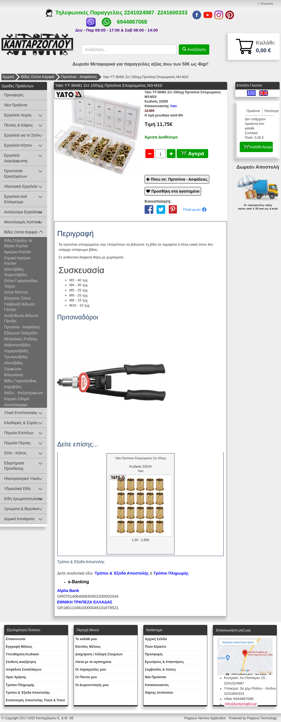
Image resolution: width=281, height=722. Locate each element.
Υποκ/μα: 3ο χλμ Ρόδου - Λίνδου (250, 688)
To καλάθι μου (86, 639)
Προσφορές (14, 95)
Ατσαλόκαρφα (15, 405)
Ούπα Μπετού (16, 292)
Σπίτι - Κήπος (15, 453)
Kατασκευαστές (157, 685)
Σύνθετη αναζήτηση (21, 662)
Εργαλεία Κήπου (18, 145)
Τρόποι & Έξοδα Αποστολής (28, 693)
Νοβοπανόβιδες (17, 345)
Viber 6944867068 (239, 699)
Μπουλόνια (13, 375)
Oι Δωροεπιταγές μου (92, 685)
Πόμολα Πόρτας (17, 443)
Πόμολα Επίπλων (19, 433)
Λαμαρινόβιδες (16, 351)
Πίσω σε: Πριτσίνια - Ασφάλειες (179, 179)
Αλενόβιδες (13, 363)
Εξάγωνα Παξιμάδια (21, 333)
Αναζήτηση (196, 49)
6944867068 (132, 22)
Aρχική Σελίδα (156, 639)
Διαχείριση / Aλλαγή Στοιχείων (99, 654)
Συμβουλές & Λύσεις (160, 669)
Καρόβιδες (13, 387)
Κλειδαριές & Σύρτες (21, 423)
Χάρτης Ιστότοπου (159, 693)
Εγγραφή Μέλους (19, 647)
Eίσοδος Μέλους (88, 647)
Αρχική (8, 77)
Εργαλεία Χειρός (18, 115)
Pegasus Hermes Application (205, 718)
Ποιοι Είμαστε (155, 647)
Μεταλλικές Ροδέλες (21, 339)
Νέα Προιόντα (155, 677)
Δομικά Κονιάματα (19, 519)
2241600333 (172, 13)
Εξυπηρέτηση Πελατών (23, 630)
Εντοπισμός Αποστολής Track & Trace (35, 700)
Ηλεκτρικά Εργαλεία (21, 186)
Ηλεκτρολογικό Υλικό (21, 478)
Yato (161, 106)
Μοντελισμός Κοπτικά (22, 222)
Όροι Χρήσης (16, 677)
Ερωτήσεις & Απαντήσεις (164, 662)
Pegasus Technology (262, 718)
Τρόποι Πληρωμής (171, 573)
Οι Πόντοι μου (86, 677)
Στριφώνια (12, 369)
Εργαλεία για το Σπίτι (21, 135)
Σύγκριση (267, 3)
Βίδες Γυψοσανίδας (20, 381)
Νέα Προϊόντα (15, 105)
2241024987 (139, 13)
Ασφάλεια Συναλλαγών (24, 669)
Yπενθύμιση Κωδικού (22, 654)
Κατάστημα (154, 630)
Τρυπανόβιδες (16, 357)
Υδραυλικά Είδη (17, 488)
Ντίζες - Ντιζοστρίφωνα (23, 393)
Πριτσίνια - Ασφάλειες (79, 77)
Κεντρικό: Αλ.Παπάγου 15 (244, 678)
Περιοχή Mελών (88, 630)
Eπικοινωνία (15, 639)
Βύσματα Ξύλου (17, 298)
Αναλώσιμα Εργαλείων (23, 212)
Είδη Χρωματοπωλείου (23, 498)
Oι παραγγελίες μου (90, 669)
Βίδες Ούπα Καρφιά (37, 77)
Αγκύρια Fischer (17, 252)
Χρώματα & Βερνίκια (21, 509)
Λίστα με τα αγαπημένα (93, 662)
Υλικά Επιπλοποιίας (21, 413)
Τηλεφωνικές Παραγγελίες (85, 13)
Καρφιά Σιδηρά (16, 399)
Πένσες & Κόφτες (18, 125)
